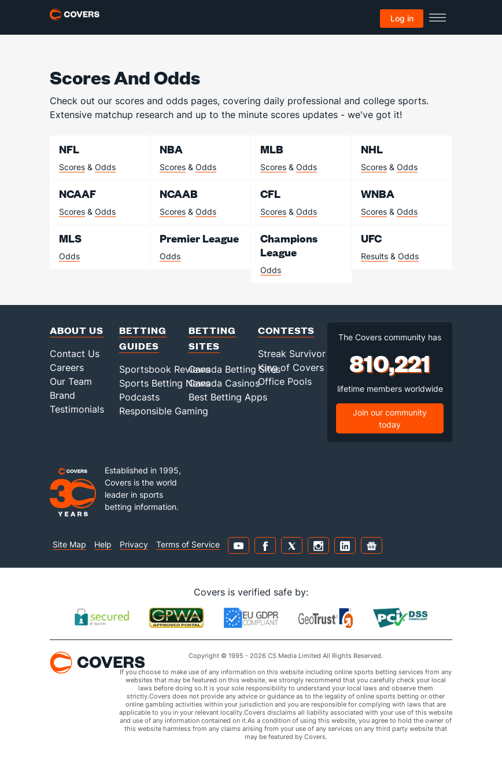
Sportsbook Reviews (164, 369)
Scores (72, 167)
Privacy (134, 544)
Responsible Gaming (163, 411)
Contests (286, 330)
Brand (62, 395)
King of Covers (291, 367)
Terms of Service (188, 544)
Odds (105, 167)
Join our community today (390, 418)
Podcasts (139, 397)
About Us (77, 330)
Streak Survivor (292, 353)
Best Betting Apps (228, 397)
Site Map (69, 544)
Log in (402, 18)
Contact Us (74, 353)
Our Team (71, 381)
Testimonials (77, 409)
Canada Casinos (224, 383)
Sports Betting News (164, 383)
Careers (67, 367)
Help (103, 544)
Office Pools (285, 381)
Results (374, 256)
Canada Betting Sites (234, 369)
